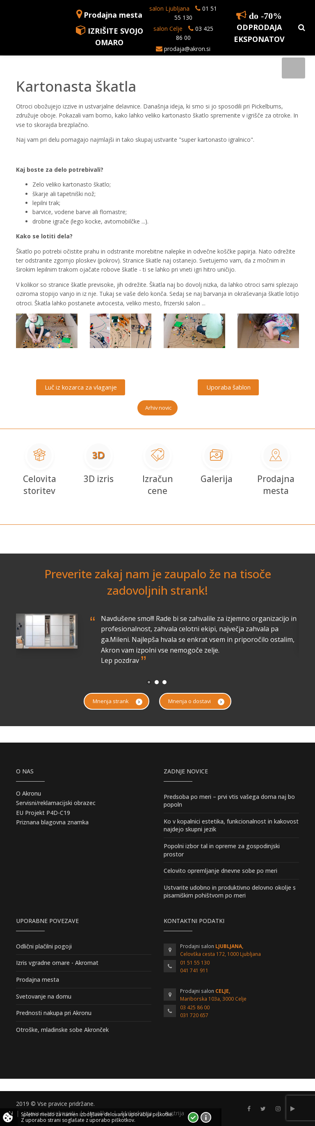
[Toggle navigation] (293, 68)
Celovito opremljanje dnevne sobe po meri (220, 870)
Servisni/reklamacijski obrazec (56, 803)
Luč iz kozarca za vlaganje (81, 387)
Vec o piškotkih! (206, 1117)
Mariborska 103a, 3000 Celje (213, 998)
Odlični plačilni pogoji (44, 946)
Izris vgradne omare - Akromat (57, 963)
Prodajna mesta (113, 15)
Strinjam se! (193, 1117)
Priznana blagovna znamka (52, 822)
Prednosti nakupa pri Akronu (53, 1013)
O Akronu (28, 793)
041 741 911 (194, 970)
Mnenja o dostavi (196, 701)
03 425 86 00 (195, 1007)
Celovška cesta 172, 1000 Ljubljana (220, 954)
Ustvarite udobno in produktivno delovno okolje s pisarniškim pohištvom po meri (230, 892)
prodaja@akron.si (187, 49)
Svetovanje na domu (43, 996)
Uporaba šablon (228, 387)
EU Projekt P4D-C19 (43, 813)
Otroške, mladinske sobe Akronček (62, 1030)
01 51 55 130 (195, 962)
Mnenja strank (117, 701)
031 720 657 (194, 1015)
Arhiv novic (158, 407)
